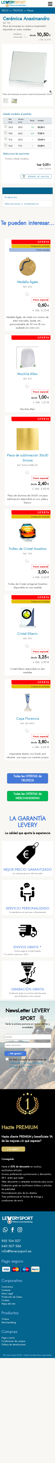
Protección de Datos (11, 1402)
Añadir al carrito (38, 176)
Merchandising (8, 1427)
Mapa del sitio (8, 1408)
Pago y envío (8, 1442)
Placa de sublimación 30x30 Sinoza (27, 563)
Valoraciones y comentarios (22, 308)
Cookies (5, 1405)
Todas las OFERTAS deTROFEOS (27, 883)
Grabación (11, 302)
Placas (30, 10)
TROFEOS (18, 10)
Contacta (5, 1395)
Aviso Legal (26, 1171)
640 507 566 (11, 1350)
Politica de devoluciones (13, 1449)
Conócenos (7, 1391)
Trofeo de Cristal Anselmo (27, 653)
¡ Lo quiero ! (13, 1254)
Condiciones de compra (13, 1446)
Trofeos (5, 1424)
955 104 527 (11, 1345)
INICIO (5, 10)
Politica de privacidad (20, 1168)
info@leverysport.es (16, 1356)
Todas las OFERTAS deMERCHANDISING (27, 901)
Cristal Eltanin (27, 738)
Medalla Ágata (27, 386)
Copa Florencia (27, 823)
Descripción (12, 190)
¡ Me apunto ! (15, 1158)
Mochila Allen (27, 478)
